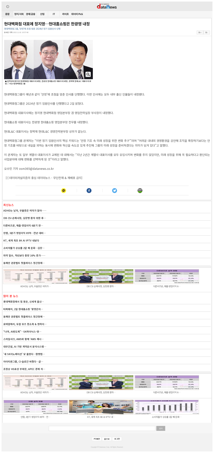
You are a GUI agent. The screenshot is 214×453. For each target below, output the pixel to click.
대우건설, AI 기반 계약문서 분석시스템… (24, 346)
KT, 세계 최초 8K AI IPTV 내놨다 (21, 240)
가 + (199, 32)
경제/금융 (30, 14)
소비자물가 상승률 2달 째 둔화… (166, 417)
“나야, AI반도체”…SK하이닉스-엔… (22, 331)
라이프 (65, 14)
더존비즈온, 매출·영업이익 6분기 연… (23, 225)
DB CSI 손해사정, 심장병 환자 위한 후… (24, 218)
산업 (42, 14)
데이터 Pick (77, 14)
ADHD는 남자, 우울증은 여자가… (35, 286)
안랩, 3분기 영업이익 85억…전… (35, 417)
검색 (160, 428)
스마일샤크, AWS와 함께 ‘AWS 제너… (23, 339)
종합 (7, 14)
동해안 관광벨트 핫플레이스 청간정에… (24, 263)
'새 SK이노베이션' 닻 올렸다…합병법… (24, 354)
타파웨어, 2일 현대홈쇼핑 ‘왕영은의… (23, 309)
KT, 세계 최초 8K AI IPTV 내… (101, 417)
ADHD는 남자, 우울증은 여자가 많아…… (24, 210)
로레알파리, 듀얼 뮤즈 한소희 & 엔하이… (25, 324)
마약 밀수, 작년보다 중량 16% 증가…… (24, 255)
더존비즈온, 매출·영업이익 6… (166, 286)
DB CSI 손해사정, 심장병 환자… (101, 286)
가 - (206, 32)
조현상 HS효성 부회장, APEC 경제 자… (24, 369)
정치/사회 (19, 14)
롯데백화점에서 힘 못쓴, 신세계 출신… (23, 301)
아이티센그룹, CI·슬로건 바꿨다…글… (23, 361)
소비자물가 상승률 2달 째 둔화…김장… (24, 248)
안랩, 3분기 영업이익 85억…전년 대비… (24, 233)
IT (54, 14)
